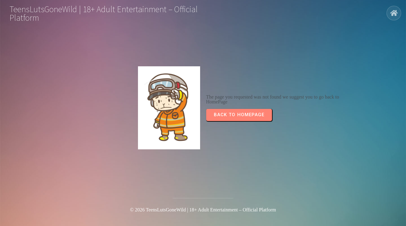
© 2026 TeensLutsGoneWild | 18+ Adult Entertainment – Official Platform (203, 209)
